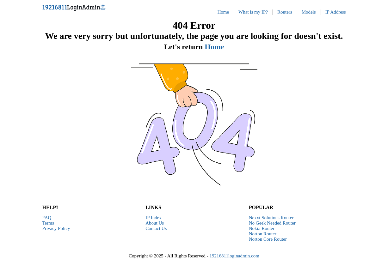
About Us (154, 223)
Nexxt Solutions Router (271, 217)
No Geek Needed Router (272, 223)
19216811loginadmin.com (234, 255)
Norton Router (262, 233)
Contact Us (156, 228)
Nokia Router (261, 228)
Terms (48, 223)
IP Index (153, 217)
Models (309, 12)
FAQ (47, 217)
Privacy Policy (56, 228)
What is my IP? (253, 12)
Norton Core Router (268, 239)
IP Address (335, 12)
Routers (284, 12)
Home (223, 12)
